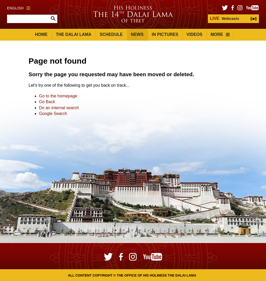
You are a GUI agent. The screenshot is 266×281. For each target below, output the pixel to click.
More (220, 34)
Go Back (47, 102)
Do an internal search (59, 108)
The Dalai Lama (73, 34)
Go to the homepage (58, 96)
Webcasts (224, 18)
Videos (194, 34)
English (18, 8)
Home (41, 34)
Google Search (53, 113)
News (137, 34)
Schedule (111, 34)
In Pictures (165, 34)
